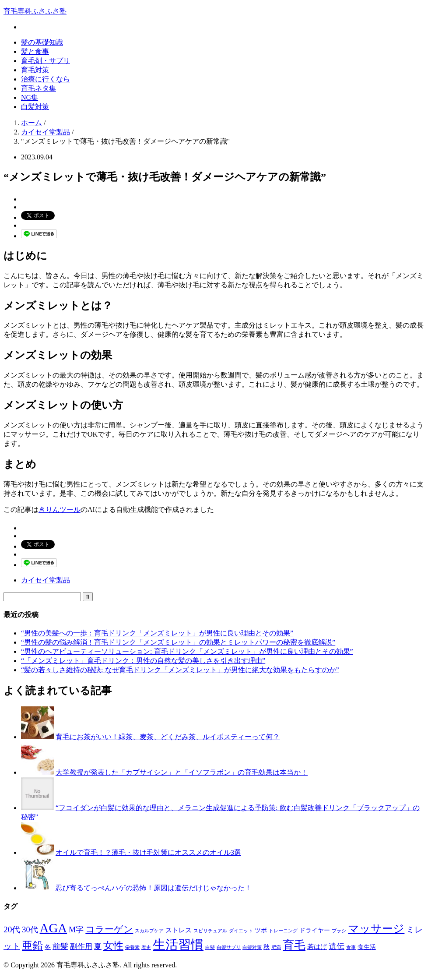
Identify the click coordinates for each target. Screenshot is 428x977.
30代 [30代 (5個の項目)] (30, 929)
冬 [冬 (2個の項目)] (48, 947)
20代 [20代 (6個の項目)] (12, 929)
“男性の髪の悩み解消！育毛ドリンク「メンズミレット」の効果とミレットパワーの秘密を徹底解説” (178, 642)
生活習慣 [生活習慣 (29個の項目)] (178, 945)
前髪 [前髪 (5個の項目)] (60, 946)
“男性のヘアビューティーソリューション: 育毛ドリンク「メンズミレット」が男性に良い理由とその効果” (187, 651)
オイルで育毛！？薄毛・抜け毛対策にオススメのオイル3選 (148, 852)
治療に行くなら (45, 79)
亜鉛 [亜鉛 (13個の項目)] (32, 945)
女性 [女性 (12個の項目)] (113, 945)
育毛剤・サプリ (45, 60)
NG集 (29, 97)
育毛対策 (35, 70)
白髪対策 (35, 106)
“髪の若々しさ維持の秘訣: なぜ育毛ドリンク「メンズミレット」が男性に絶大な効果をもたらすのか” (180, 670)
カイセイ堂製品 (45, 580)
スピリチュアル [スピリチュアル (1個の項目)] (210, 930)
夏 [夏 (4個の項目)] (98, 946)
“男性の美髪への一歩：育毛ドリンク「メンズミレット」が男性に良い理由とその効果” (157, 633)
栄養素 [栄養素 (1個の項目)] (132, 947)
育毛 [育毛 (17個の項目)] (294, 945)
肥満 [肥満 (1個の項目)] (276, 947)
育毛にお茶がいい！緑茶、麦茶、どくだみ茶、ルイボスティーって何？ (168, 737)
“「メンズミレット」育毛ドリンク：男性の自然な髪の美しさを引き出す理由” (143, 660)
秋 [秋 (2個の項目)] (266, 947)
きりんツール (60, 509)
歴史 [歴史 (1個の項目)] (146, 947)
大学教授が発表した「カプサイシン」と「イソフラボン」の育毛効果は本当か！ (182, 772)
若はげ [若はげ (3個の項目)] (317, 946)
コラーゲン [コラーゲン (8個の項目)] (109, 929)
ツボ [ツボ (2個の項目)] (261, 930)
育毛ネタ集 (38, 88)
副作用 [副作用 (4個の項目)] (81, 946)
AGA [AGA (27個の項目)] (53, 928)
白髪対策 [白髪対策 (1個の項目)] (252, 947)
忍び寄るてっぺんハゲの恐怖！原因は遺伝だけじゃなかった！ (154, 888)
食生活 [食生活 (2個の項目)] (367, 947)
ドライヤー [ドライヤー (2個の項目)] (314, 930)
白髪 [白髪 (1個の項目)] (210, 947)
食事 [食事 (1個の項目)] (351, 947)
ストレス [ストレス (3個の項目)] (178, 930)
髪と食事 (35, 51)
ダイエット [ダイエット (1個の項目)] (241, 930)
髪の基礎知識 (42, 42)
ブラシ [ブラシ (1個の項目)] (339, 930)
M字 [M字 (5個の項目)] (76, 929)
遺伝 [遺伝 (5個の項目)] (336, 946)
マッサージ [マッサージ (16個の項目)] (376, 928)
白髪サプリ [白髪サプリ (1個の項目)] (229, 947)
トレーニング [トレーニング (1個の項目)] (283, 930)
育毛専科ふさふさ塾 (35, 11)
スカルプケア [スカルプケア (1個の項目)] (149, 930)
